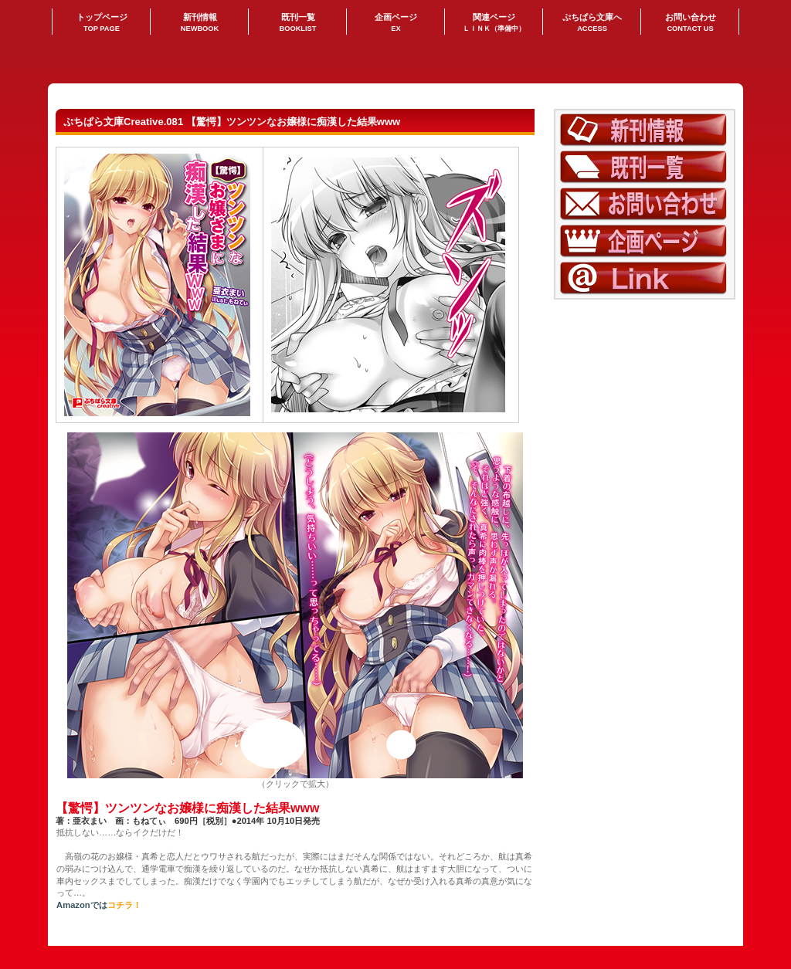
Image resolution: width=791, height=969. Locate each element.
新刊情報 (645, 130)
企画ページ (645, 241)
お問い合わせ (645, 204)
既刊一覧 (645, 167)
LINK (645, 278)
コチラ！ (124, 905)
